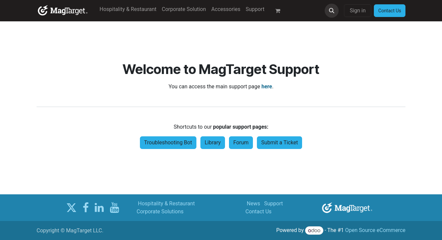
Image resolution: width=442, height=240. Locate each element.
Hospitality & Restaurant (166, 203)
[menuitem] (128, 9)
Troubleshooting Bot (168, 142)
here (267, 86)
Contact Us (259, 211)
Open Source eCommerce (375, 230)
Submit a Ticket (279, 142)
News (253, 203)
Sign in (358, 10)
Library (213, 142)
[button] (332, 11)
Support (273, 203)
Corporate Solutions (160, 211)
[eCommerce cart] (280, 11)
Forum (241, 142)
